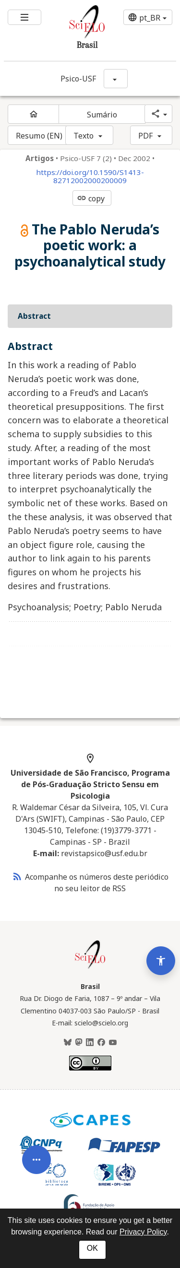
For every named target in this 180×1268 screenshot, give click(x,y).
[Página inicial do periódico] (33, 114)
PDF (145, 135)
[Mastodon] (78, 1042)
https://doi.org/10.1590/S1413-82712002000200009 (90, 176)
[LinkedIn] (90, 1042)
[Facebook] (101, 1042)
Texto (83, 135)
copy (91, 198)
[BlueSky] (68, 1042)
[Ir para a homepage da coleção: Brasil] (75, 30)
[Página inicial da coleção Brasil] (90, 967)
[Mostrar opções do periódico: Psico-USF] (116, 78)
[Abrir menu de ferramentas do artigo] (36, 1174)
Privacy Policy (143, 1232)
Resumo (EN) (39, 135)
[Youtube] (113, 1042)
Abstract (34, 316)
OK (92, 1248)
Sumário (102, 114)
